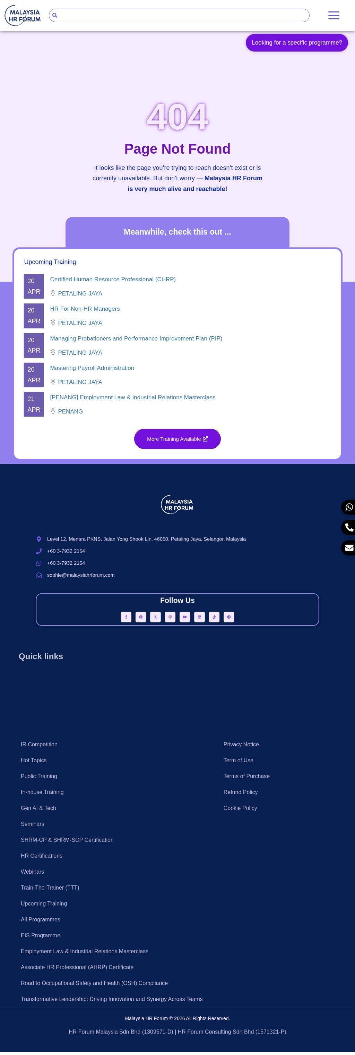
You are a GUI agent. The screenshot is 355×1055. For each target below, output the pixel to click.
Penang (70, 414)
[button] (177, 441)
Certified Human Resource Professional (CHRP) (113, 282)
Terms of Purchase (247, 917)
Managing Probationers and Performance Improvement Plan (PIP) (136, 341)
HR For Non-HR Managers (85, 312)
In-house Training (42, 933)
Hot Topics (33, 901)
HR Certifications (41, 996)
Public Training (39, 917)
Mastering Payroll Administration (92, 370)
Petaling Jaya (80, 296)
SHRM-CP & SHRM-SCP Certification (67, 980)
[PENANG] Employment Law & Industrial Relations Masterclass (132, 400)
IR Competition (39, 885)
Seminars (32, 964)
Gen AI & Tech (38, 949)
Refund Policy (241, 933)
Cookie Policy (240, 949)
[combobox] (179, 15)
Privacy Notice (241, 885)
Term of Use (238, 901)
